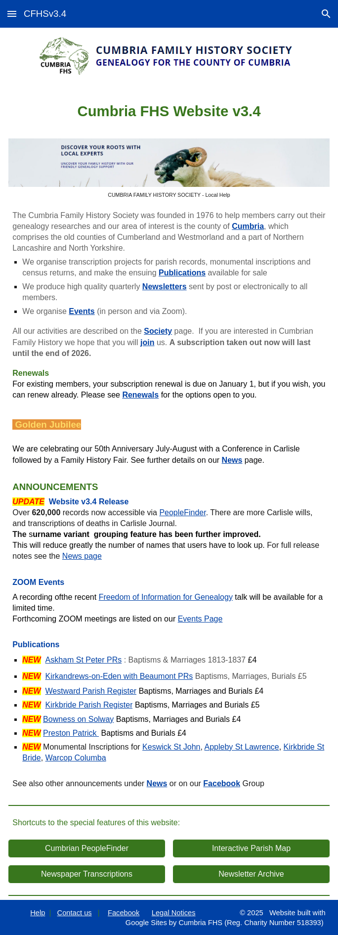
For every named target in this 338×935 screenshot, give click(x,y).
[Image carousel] (168, 168)
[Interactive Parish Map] (251, 848)
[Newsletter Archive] (251, 874)
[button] (12, 13)
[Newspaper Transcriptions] (86, 874)
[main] (168, 110)
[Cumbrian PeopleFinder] (86, 848)
